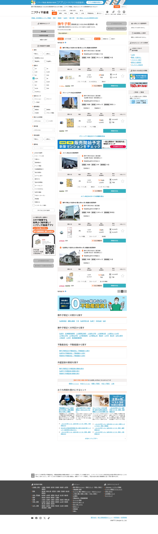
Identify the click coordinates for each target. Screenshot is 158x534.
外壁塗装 (75, 509)
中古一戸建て (105, 384)
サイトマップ (108, 496)
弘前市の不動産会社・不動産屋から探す (72, 353)
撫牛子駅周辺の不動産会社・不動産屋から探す (74, 351)
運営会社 (94, 517)
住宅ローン (76, 507)
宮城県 (57, 487)
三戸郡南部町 (83, 336)
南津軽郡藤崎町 (77, 338)
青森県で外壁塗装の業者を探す (69, 373)
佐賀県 (48, 506)
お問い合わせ (108, 491)
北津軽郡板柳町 (70, 333)
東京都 (43, 491)
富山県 (57, 495)
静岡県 (52, 497)
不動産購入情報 (77, 489)
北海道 (43, 487)
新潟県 (43, 495)
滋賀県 (57, 499)
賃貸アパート (89, 487)
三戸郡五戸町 (73, 336)
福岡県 (43, 506)
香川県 (43, 503)
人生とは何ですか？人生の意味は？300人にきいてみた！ (83, 409)
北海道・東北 (36, 487)
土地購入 (75, 496)
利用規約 (117, 517)
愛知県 (43, 497)
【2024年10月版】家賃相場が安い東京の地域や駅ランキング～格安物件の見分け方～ (76, 429)
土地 (112, 384)
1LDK (133, 55)
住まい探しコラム (78, 504)
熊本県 (57, 506)
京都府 (52, 499)
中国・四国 (35, 502)
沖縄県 (49, 507)
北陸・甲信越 (36, 495)
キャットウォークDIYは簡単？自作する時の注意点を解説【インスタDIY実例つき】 (100, 409)
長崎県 (52, 506)
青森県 (48, 487)
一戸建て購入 (76, 494)
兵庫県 (48, 499)
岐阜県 (48, 497)
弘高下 (92, 321)
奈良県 (62, 499)
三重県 (57, 497)
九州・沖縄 (35, 506)
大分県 (62, 506)
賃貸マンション (80, 487)
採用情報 (124, 517)
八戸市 (106, 336)
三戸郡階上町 (93, 336)
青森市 (101, 336)
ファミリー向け (136, 60)
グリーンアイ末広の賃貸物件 (72, 93)
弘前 (104, 321)
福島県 (43, 489)
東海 (33, 497)
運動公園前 (71, 321)
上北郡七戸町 (92, 333)
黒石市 (112, 336)
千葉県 (58, 491)
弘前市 (61, 333)
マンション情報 (77, 500)
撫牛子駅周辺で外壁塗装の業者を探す (71, 368)
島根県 (57, 502)
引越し (75, 511)
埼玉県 (54, 491)
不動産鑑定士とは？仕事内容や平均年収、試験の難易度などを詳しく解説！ (66, 409)
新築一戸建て (96, 384)
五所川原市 (119, 336)
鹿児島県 (44, 507)
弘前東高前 (63, 321)
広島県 (43, 502)
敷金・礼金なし (136, 57)
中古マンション (85, 384)
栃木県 (67, 491)
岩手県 (52, 487)
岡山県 (48, 502)
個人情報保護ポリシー (105, 517)
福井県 (66, 495)
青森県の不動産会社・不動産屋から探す (72, 356)
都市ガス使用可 (136, 62)
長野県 (52, 495)
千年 (77, 321)
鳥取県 (52, 502)
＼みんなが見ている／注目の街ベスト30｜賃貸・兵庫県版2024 (117, 409)
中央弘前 (99, 321)
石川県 (62, 495)
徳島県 (66, 502)
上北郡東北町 (101, 333)
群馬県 (43, 493)
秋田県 (62, 487)
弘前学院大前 (84, 321)
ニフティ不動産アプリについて (113, 489)
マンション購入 (77, 491)
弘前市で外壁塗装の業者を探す (69, 371)
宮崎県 (66, 506)
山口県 (62, 502)
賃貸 (74, 487)
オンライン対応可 (137, 65)
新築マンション (74, 384)
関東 (33, 491)
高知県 (52, 503)
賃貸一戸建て (98, 487)
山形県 (66, 487)
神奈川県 (48, 491)
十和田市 (62, 338)
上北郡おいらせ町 (113, 333)
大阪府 (43, 499)
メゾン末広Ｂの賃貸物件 (70, 153)
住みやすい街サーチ (78, 502)
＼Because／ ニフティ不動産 (113, 487)
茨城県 (63, 491)
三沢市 (68, 338)
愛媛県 (48, 503)
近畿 (33, 499)
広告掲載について (110, 494)
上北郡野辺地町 (81, 333)
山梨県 (48, 495)
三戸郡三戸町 (63, 336)
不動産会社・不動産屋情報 (80, 498)
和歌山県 (66, 499)
